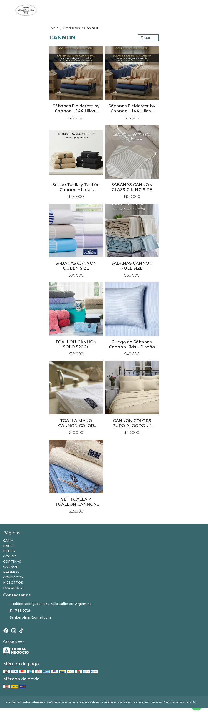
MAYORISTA (13, 588)
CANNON (92, 28)
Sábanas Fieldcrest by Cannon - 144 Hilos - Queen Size (132, 109)
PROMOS (11, 572)
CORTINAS (12, 562)
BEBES (9, 551)
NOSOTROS (13, 582)
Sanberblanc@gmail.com (27, 617)
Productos (73, 28)
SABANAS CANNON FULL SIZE (131, 266)
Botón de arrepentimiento (180, 701)
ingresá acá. (156, 701)
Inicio (56, 28)
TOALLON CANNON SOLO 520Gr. (76, 344)
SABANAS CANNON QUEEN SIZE (76, 266)
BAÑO (8, 546)
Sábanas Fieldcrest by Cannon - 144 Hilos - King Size (76, 109)
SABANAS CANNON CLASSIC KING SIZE (131, 187)
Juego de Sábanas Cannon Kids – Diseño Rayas (132, 344)
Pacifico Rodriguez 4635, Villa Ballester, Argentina (47, 604)
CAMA (8, 541)
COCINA (10, 556)
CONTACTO (13, 577)
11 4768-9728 (17, 611)
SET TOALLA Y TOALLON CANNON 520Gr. (76, 502)
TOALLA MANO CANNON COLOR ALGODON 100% (76, 423)
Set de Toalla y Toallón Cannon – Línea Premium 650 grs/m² (76, 187)
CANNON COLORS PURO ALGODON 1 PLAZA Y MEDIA (132, 423)
